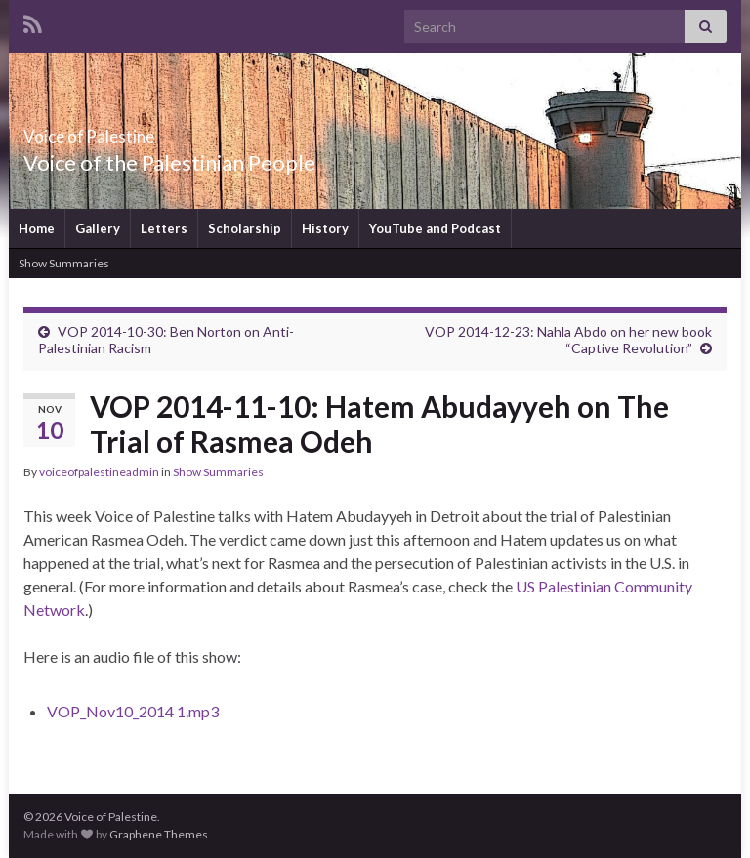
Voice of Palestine (133, 130)
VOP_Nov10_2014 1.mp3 (133, 711)
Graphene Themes (158, 834)
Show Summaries (64, 263)
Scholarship (244, 228)
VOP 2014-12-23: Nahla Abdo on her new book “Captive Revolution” (568, 339)
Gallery (97, 228)
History (325, 228)
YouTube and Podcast (435, 228)
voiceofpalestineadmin (99, 472)
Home (37, 228)
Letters (164, 228)
